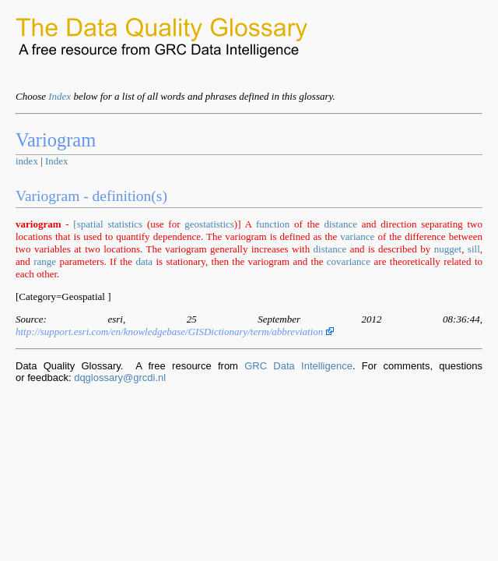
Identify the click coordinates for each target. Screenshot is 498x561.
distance (340, 224)
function (272, 224)
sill (474, 249)
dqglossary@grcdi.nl (120, 377)
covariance (348, 261)
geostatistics (209, 224)
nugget (447, 249)
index (27, 161)
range (44, 261)
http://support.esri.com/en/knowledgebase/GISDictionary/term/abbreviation (175, 331)
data (144, 261)
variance (357, 236)
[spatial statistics (107, 224)
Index (59, 96)
